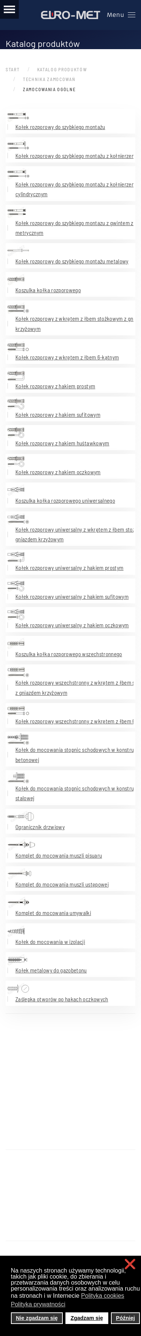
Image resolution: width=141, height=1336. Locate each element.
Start (13, 69)
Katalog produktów (62, 69)
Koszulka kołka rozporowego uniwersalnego (65, 500)
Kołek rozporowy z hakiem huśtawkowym (62, 443)
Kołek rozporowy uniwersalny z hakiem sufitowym (72, 596)
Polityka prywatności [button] (38, 1304)
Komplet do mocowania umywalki (53, 912)
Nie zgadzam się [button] (37, 1318)
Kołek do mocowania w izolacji (50, 941)
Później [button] (125, 1318)
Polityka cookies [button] (102, 1295)
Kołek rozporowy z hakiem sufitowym (57, 414)
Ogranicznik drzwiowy (40, 827)
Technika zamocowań (49, 79)
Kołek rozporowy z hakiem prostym (55, 386)
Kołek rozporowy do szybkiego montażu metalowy (72, 261)
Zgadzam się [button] (87, 1318)
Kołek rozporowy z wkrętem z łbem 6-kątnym (67, 357)
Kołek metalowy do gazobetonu (51, 970)
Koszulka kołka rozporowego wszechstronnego (68, 654)
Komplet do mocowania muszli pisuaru (58, 855)
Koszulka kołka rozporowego (48, 290)
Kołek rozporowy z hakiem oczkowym (58, 472)
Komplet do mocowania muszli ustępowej (62, 884)
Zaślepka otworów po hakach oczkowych (61, 999)
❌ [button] (130, 1264)
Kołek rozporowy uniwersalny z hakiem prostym (69, 567)
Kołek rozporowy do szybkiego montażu (60, 126)
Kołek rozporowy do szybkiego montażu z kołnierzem (75, 155)
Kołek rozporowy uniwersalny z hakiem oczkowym (72, 625)
